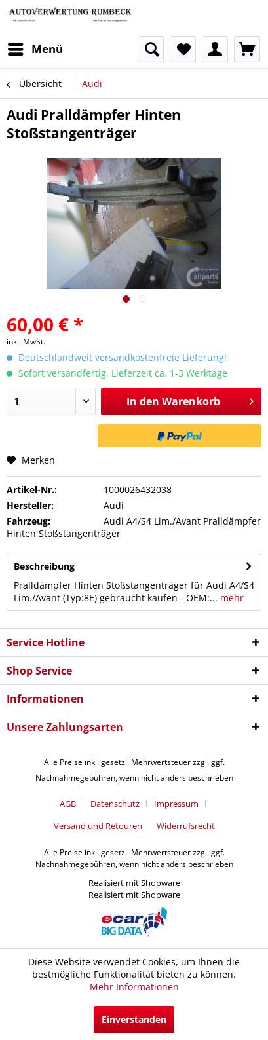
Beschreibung (44, 566)
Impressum (176, 803)
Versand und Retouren (98, 826)
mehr (231, 597)
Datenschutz (115, 803)
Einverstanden (134, 1019)
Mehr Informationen (134, 986)
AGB (68, 803)
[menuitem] (34, 49)
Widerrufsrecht (186, 826)
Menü (35, 47)
